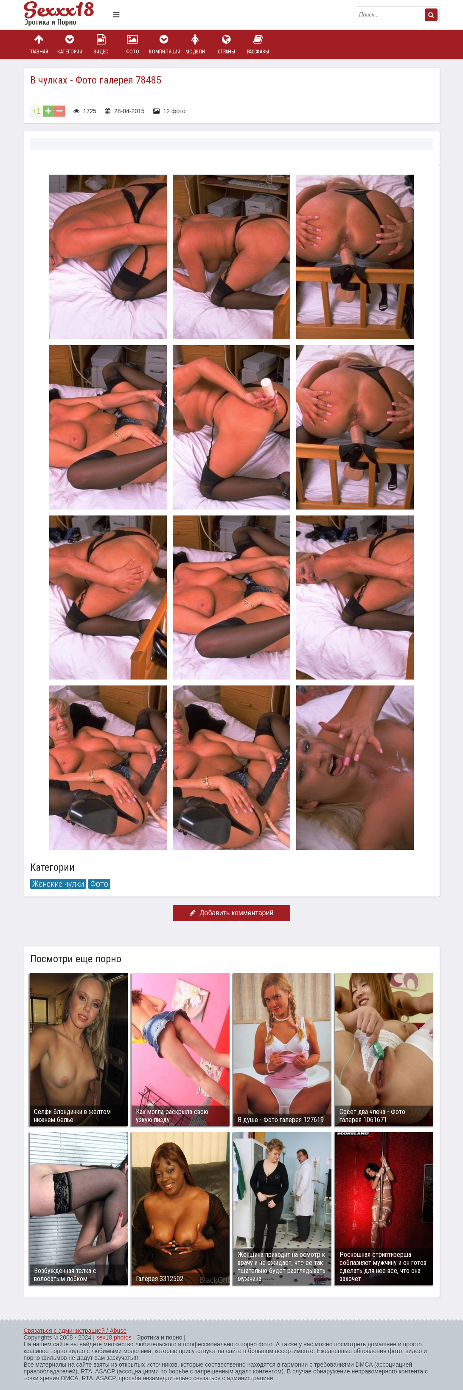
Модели (195, 44)
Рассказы (258, 44)
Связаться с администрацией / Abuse (75, 1330)
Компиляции (164, 44)
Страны (226, 44)
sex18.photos (114, 1337)
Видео (101, 44)
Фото (132, 44)
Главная (38, 44)
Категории (69, 44)
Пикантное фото (66, 15)
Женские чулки (58, 884)
